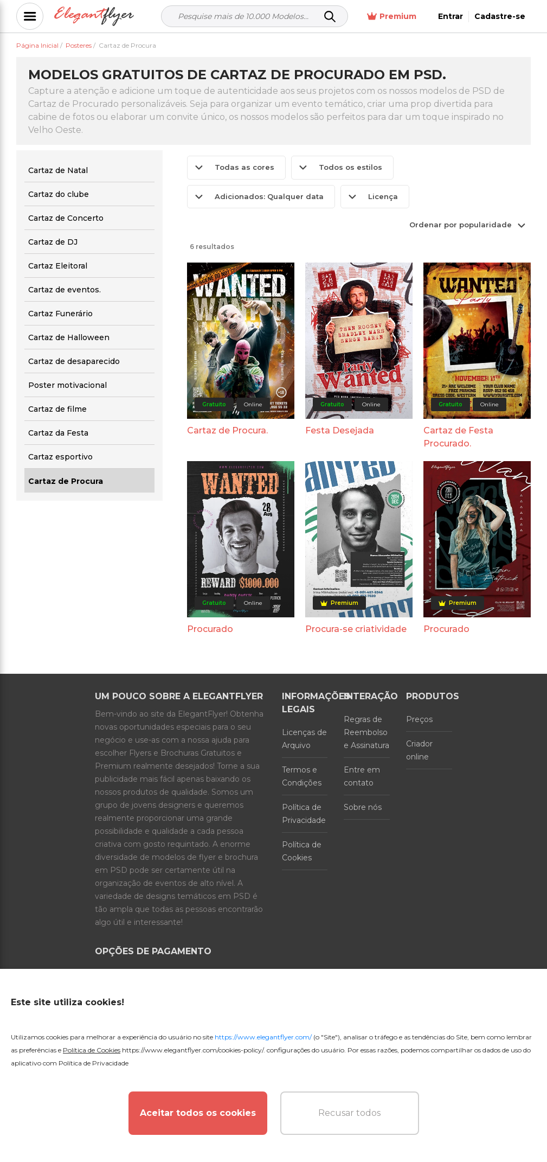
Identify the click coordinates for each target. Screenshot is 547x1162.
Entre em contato (362, 776)
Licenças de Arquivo (304, 738)
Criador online (419, 750)
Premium (391, 16)
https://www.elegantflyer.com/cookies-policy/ (192, 1050)
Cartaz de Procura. (227, 430)
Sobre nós (363, 807)
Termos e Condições (301, 776)
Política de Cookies (301, 851)
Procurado (210, 629)
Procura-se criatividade (356, 629)
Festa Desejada (339, 430)
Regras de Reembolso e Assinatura (366, 732)
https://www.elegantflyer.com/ (263, 1037)
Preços (419, 719)
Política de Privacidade (304, 813)
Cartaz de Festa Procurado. (458, 437)
